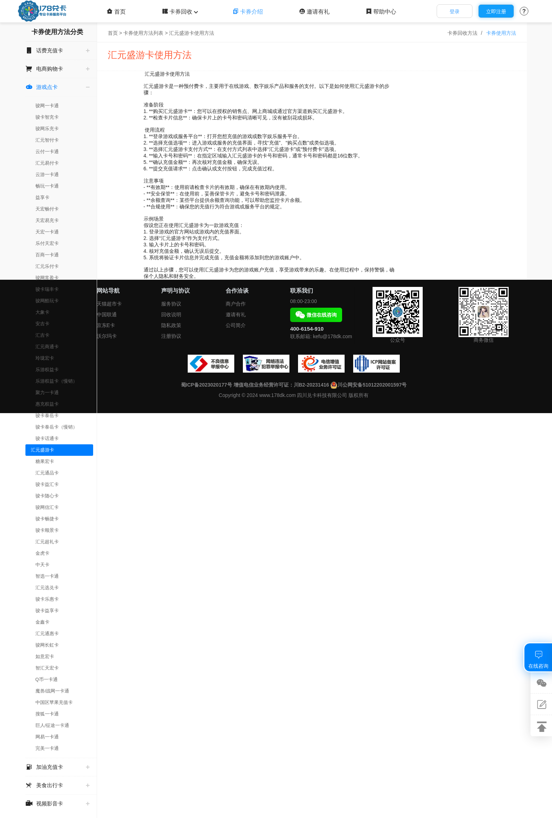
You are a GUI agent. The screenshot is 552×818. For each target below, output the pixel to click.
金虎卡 (42, 553)
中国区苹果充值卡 (54, 702)
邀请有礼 (314, 12)
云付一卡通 (47, 151)
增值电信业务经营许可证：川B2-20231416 (281, 385)
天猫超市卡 (109, 304)
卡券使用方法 (501, 33)
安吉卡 (42, 323)
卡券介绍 (247, 12)
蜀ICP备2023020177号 (206, 385)
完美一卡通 (47, 748)
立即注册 (496, 11)
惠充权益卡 (47, 404)
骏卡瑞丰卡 (47, 289)
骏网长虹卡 (47, 645)
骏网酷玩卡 (47, 300)
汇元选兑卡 (47, 587)
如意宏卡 (44, 656)
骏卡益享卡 (47, 610)
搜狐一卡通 (47, 714)
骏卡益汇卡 (47, 484)
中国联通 (107, 314)
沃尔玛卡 (107, 336)
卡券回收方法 (462, 33)
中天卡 (42, 564)
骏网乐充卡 (47, 128)
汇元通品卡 (47, 473)
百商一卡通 (47, 254)
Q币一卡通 (46, 679)
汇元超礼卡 (47, 541)
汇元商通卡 (47, 346)
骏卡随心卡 (47, 495)
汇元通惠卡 (47, 633)
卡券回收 (179, 12)
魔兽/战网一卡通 (52, 691)
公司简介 (236, 325)
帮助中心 (381, 12)
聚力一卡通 (47, 392)
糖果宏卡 (44, 461)
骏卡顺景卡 (47, 530)
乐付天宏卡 (47, 243)
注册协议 (171, 336)
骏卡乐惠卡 (47, 599)
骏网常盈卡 (47, 277)
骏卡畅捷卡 (47, 518)
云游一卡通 (47, 174)
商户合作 (236, 304)
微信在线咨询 (316, 315)
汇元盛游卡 (42, 450)
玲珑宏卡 (44, 358)
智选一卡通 (47, 576)
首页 (116, 12)
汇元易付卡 (47, 163)
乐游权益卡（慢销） (56, 381)
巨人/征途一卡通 (52, 725)
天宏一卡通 (47, 232)
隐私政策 (171, 325)
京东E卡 (106, 325)
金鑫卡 (42, 622)
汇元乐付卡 (47, 266)
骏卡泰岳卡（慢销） (56, 427)
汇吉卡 (42, 335)
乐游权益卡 (47, 369)
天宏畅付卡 (47, 209)
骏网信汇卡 (47, 507)
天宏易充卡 (47, 220)
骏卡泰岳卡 (47, 415)
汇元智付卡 (47, 140)
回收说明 (171, 314)
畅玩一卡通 (47, 186)
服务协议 (171, 304)
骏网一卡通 (47, 105)
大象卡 (42, 312)
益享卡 (42, 197)
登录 (455, 11)
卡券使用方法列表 (143, 33)
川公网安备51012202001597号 (368, 385)
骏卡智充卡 (47, 117)
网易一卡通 (47, 736)
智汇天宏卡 (47, 668)
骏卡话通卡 (47, 438)
